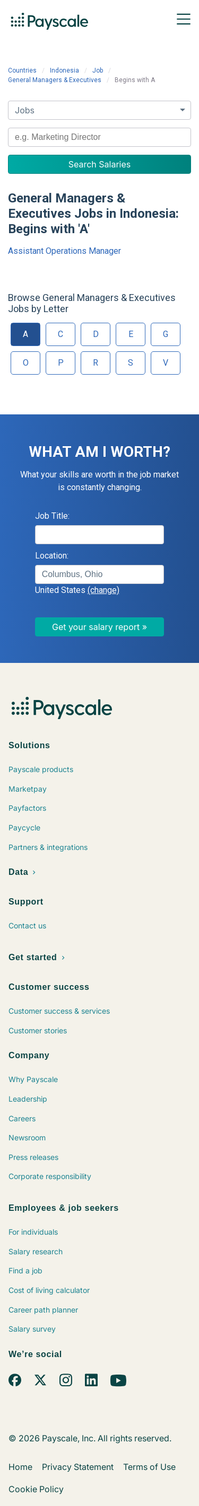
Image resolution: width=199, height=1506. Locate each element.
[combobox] (99, 137)
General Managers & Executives (54, 80)
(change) (103, 590)
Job (97, 70)
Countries (22, 70)
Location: (51, 556)
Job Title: (52, 516)
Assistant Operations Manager (64, 251)
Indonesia (64, 70)
